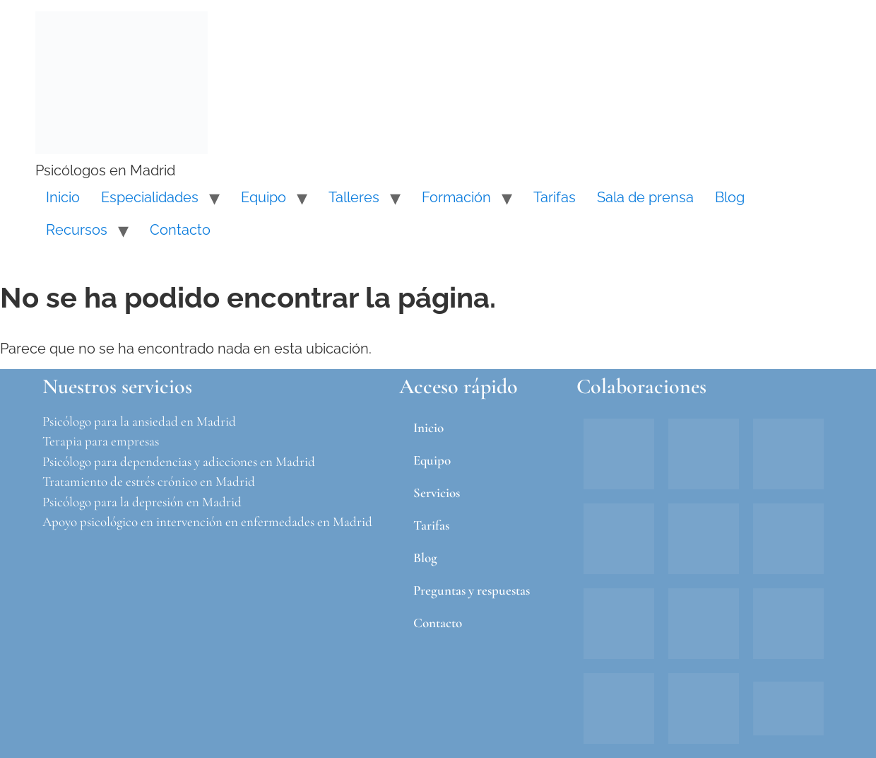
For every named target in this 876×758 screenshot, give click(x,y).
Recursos (76, 229)
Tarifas (554, 197)
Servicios (436, 492)
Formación (456, 197)
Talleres (353, 197)
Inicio (63, 197)
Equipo (263, 197)
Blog (730, 197)
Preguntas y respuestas (471, 590)
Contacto (180, 229)
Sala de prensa (645, 197)
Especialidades (150, 197)
